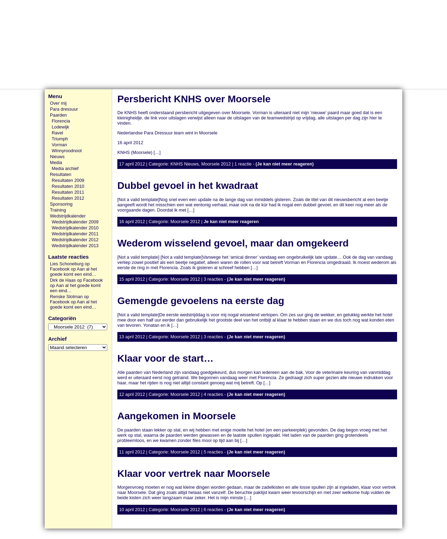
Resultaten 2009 (68, 180)
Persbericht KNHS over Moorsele (194, 99)
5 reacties (213, 452)
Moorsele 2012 (216, 164)
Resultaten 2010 (68, 186)
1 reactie (242, 164)
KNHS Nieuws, (185, 164)
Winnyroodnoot (67, 150)
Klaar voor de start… (165, 358)
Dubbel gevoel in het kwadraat (187, 185)
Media (56, 162)
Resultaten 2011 (68, 192)
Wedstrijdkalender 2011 (75, 233)
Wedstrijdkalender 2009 (75, 221)
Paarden (58, 115)
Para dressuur (64, 109)
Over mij (58, 103)
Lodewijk (60, 127)
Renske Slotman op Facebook (69, 299)
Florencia (61, 121)
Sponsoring (61, 204)
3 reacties (213, 279)
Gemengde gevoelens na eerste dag (200, 300)
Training (58, 210)
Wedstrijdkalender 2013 (75, 245)
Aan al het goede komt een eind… (73, 271)
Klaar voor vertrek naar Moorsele (193, 473)
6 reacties (213, 509)
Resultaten (60, 174)
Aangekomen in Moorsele (176, 416)
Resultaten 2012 (68, 198)
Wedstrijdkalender (68, 216)
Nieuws (57, 156)
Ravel (57, 132)
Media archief (65, 168)
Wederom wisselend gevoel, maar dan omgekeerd (233, 243)
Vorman (59, 144)
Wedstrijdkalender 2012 (75, 239)
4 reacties (213, 394)
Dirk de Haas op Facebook (76, 280)
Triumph (60, 138)
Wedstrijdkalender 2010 (75, 227)
